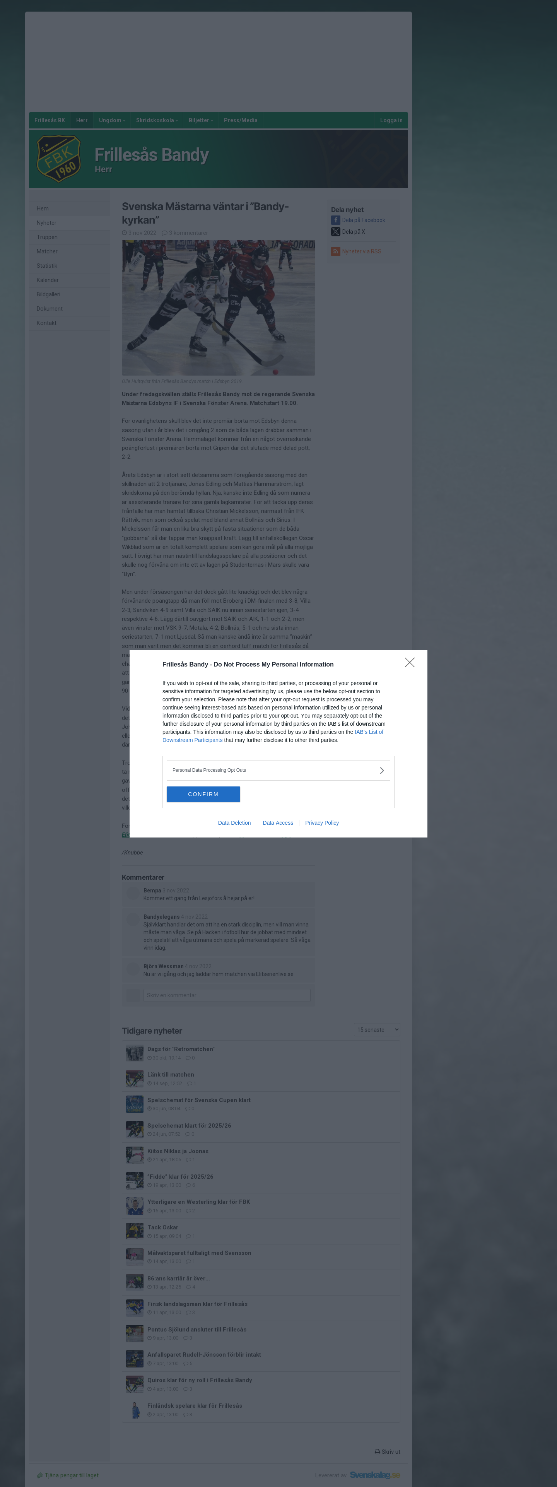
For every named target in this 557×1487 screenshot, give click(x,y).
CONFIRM (203, 794)
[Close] (412, 665)
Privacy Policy (322, 823)
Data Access (278, 823)
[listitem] (278, 770)
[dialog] (278, 744)
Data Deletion (234, 823)
